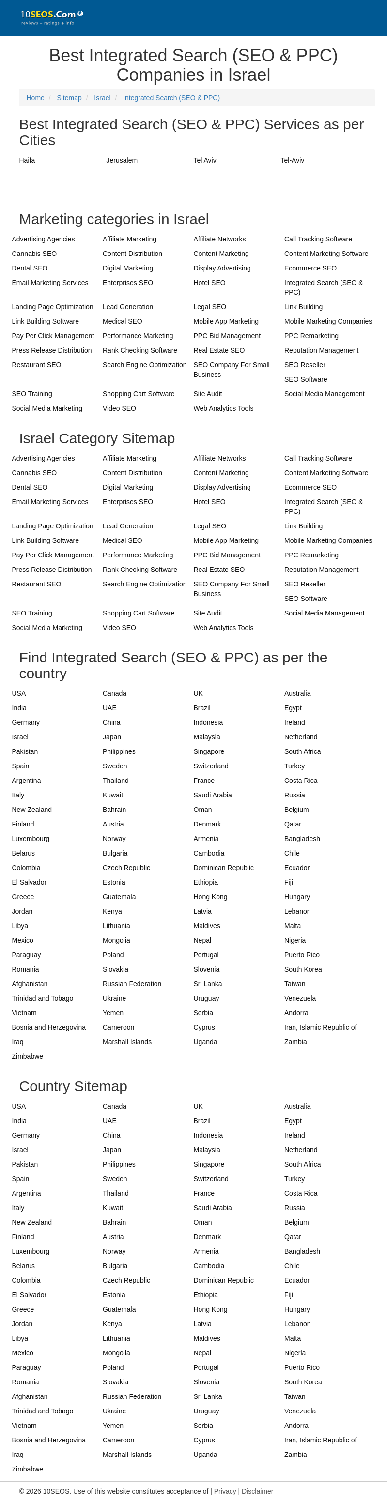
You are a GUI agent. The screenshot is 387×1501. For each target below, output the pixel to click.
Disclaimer (257, 1491)
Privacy (225, 1491)
